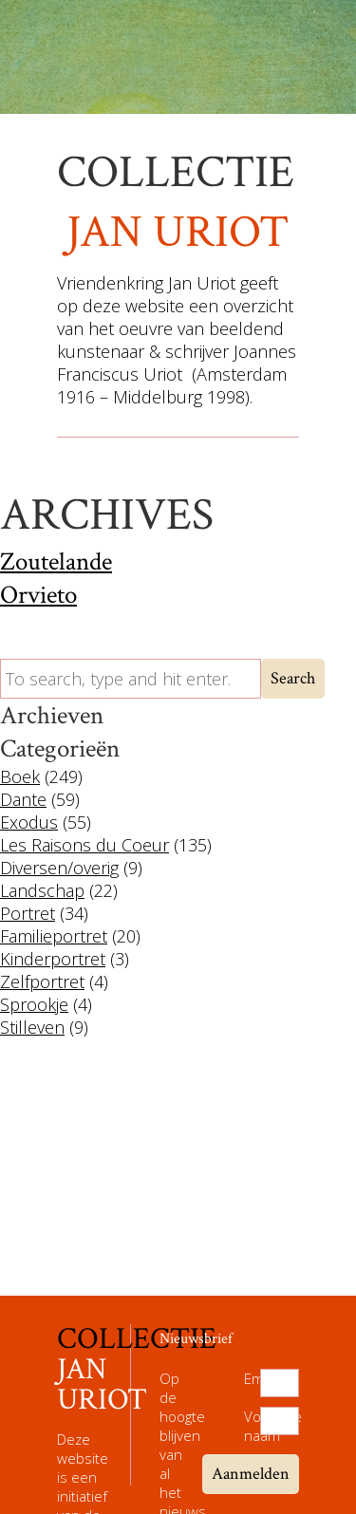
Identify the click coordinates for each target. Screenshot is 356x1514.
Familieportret (53, 936)
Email (252, 1378)
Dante (23, 799)
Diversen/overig (59, 867)
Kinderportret (52, 958)
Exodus (29, 822)
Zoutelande (56, 561)
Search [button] (293, 678)
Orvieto (38, 594)
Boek (20, 776)
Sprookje (34, 1004)
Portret (27, 913)
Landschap (42, 890)
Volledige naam (252, 1426)
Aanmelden (251, 1474)
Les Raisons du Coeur (84, 844)
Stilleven (32, 1027)
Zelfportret (42, 981)
